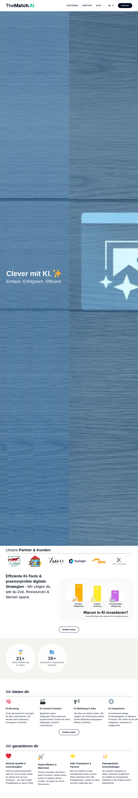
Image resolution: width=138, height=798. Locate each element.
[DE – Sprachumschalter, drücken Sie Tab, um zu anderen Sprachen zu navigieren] (110, 5)
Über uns (87, 5)
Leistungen (72, 5)
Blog (98, 5)
